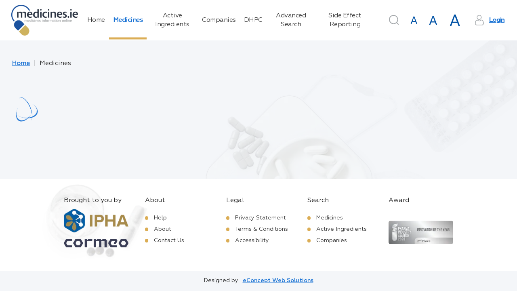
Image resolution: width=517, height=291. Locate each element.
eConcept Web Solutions (278, 280)
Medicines (128, 20)
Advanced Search (291, 20)
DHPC (253, 20)
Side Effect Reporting (344, 20)
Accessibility (252, 240)
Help (160, 218)
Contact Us (169, 240)
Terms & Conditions (261, 229)
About (162, 229)
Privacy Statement (260, 218)
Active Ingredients (172, 20)
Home (96, 20)
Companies (219, 20)
